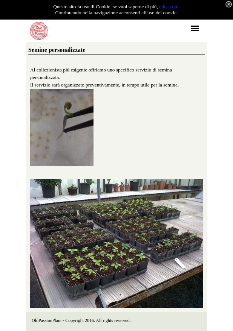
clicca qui (168, 6)
